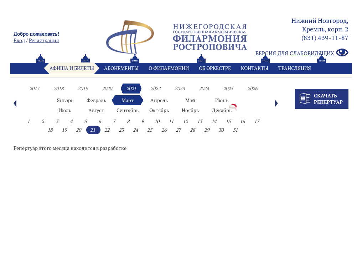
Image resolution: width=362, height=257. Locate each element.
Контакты (254, 68)
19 (64, 130)
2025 (228, 88)
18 (49, 130)
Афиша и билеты (72, 68)
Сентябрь (128, 110)
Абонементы (121, 68)
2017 (34, 88)
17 (256, 121)
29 (206, 130)
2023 (180, 88)
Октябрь (159, 110)
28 (192, 130)
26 (163, 130)
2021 (131, 88)
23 (121, 130)
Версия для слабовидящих (301, 53)
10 (156, 121)
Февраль (96, 100)
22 (106, 130)
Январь (65, 100)
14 (213, 121)
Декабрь (222, 110)
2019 (83, 88)
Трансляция (294, 68)
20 (78, 130)
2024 (204, 88)
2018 (58, 88)
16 (242, 121)
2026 (252, 88)
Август (96, 110)
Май (190, 100)
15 (228, 121)
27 (178, 130)
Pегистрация (44, 40)
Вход (19, 40)
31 (235, 130)
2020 (107, 88)
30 (220, 130)
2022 (155, 88)
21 (92, 130)
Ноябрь (190, 110)
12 (185, 121)
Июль (64, 110)
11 (171, 121)
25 (149, 130)
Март (127, 100)
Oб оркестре (215, 68)
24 (135, 130)
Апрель (159, 100)
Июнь (221, 100)
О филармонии (169, 68)
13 (199, 121)
